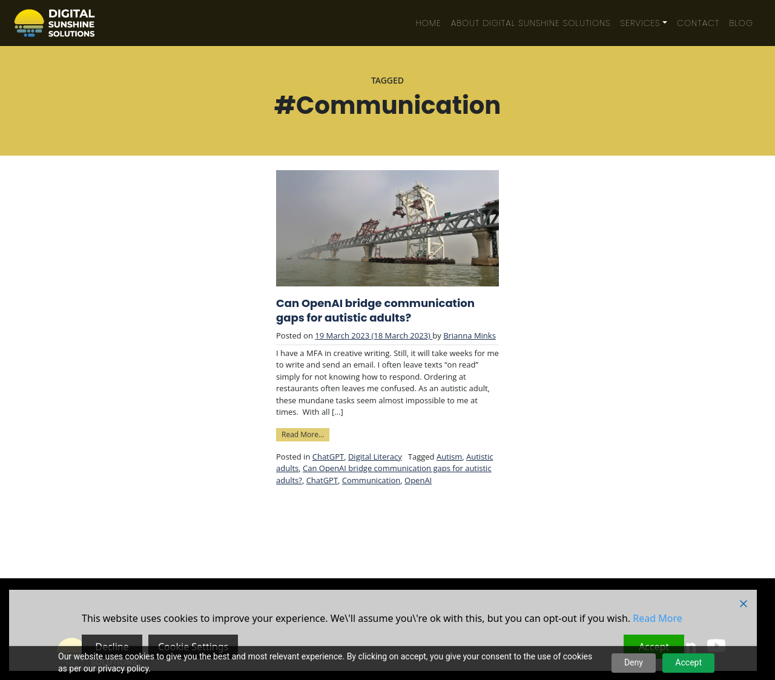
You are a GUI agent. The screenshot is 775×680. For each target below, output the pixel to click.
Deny (633, 662)
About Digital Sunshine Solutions (531, 23)
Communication (371, 480)
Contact (698, 23)
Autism (449, 456)
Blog (741, 23)
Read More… (305, 434)
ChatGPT (328, 456)
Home (428, 23)
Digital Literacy (375, 456)
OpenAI (418, 480)
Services (641, 23)
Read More (657, 618)
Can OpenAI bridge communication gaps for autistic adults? (375, 310)
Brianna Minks (469, 335)
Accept (688, 662)
